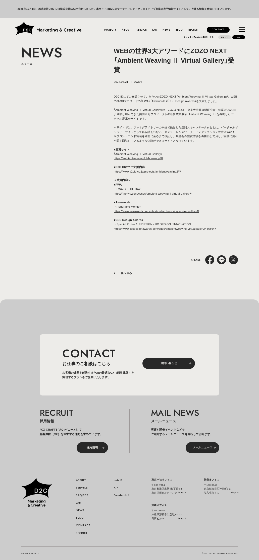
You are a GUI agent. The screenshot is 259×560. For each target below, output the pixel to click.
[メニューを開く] (242, 29)
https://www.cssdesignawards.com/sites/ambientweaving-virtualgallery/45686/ (164, 228)
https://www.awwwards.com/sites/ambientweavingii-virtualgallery (155, 211)
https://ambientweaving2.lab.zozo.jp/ (137, 158)
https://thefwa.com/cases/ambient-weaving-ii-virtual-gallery (151, 193)
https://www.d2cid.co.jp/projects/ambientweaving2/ (146, 171)
